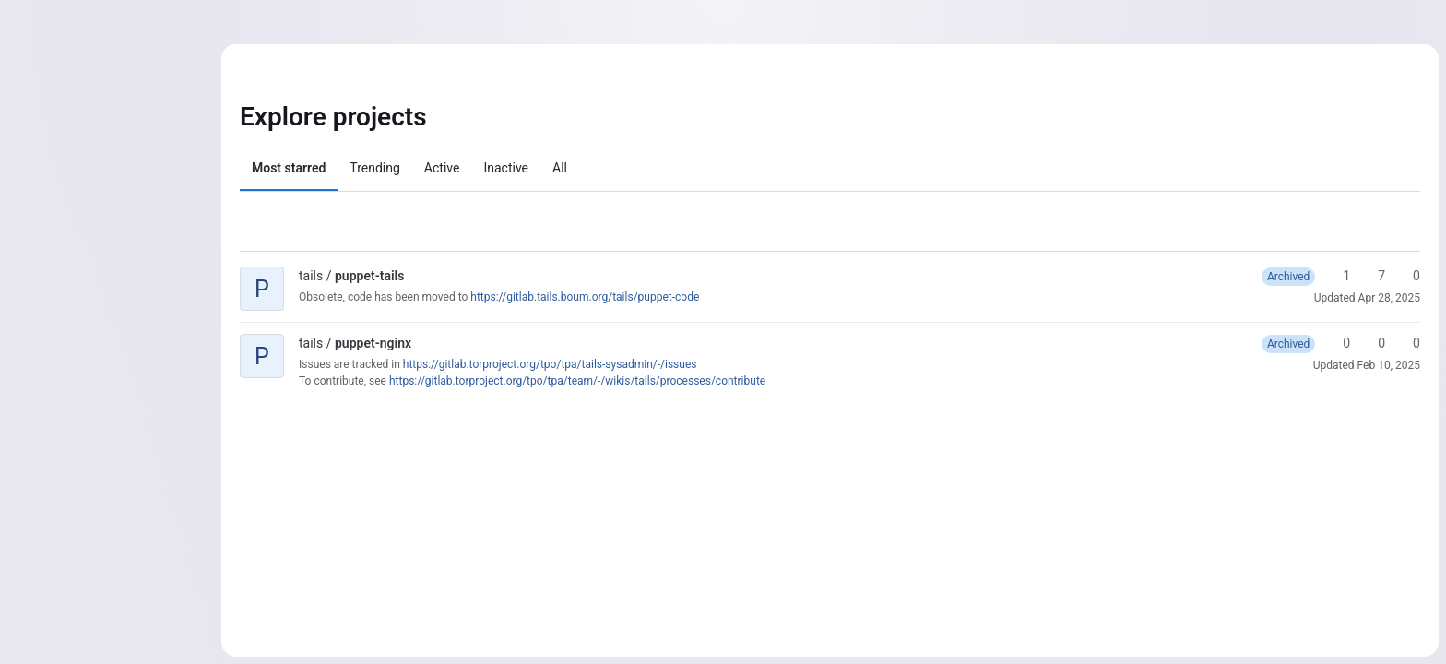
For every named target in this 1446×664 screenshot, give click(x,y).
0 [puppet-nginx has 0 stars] (1338, 343)
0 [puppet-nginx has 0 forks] (1373, 343)
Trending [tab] (375, 167)
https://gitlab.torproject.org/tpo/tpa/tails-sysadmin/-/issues (550, 364)
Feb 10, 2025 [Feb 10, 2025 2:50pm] (1388, 365)
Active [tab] (442, 167)
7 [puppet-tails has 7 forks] (1373, 275)
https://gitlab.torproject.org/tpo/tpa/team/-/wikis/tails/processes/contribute (577, 380)
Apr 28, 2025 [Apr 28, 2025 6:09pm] (1389, 297)
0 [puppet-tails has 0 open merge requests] (1408, 275)
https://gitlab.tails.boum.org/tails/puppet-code (584, 296)
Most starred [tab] (289, 167)
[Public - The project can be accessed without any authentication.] (418, 275)
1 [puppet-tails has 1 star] (1338, 275)
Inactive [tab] (505, 167)
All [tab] (559, 167)
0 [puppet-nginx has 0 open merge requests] (1408, 343)
